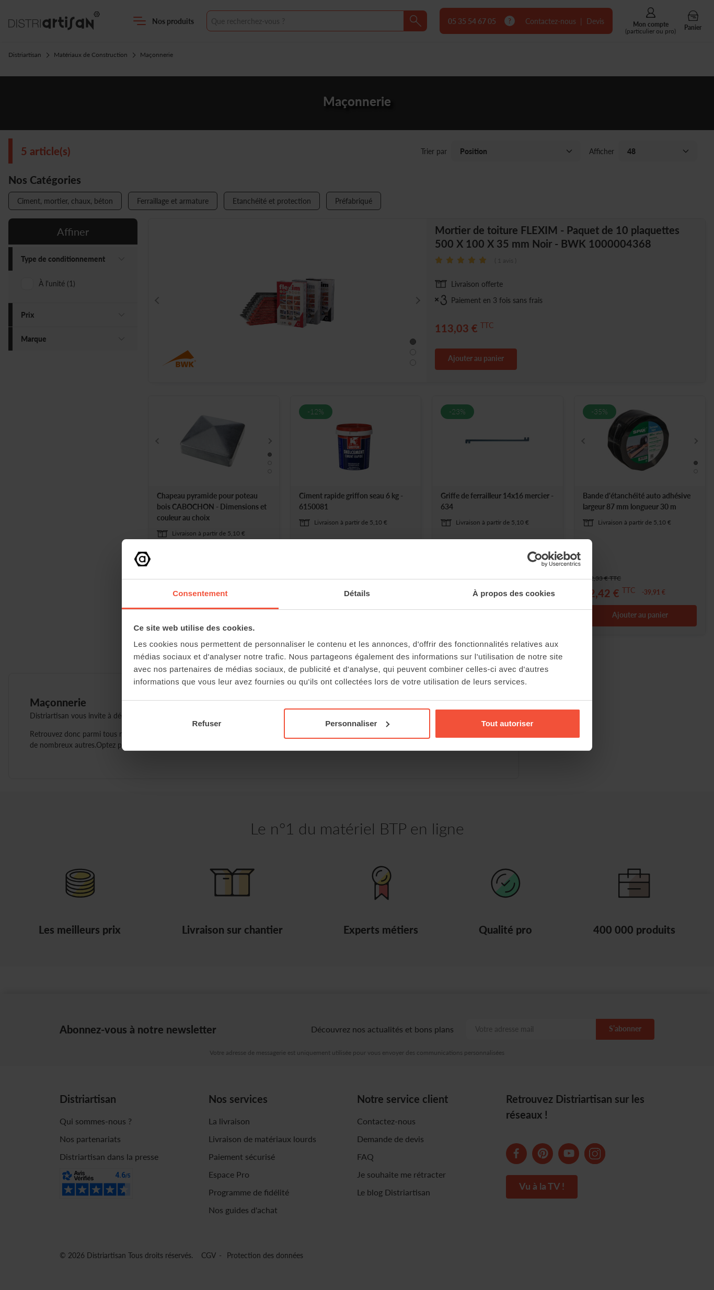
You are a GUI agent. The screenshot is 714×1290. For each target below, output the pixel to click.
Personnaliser (357, 723)
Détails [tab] (357, 593)
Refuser (207, 723)
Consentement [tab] (199, 593)
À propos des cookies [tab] (514, 593)
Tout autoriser (507, 723)
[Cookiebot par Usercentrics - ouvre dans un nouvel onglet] (535, 559)
